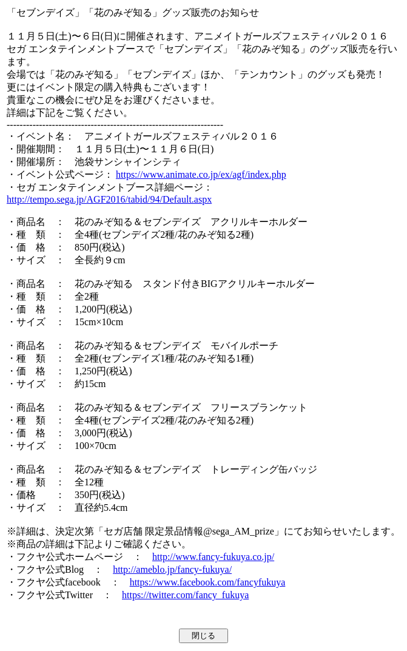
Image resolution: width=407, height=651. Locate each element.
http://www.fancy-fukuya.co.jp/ (213, 556)
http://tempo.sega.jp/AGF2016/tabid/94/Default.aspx (109, 199)
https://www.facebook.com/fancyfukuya (208, 582)
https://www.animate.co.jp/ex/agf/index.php (201, 174)
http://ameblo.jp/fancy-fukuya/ (172, 569)
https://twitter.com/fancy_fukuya (185, 595)
